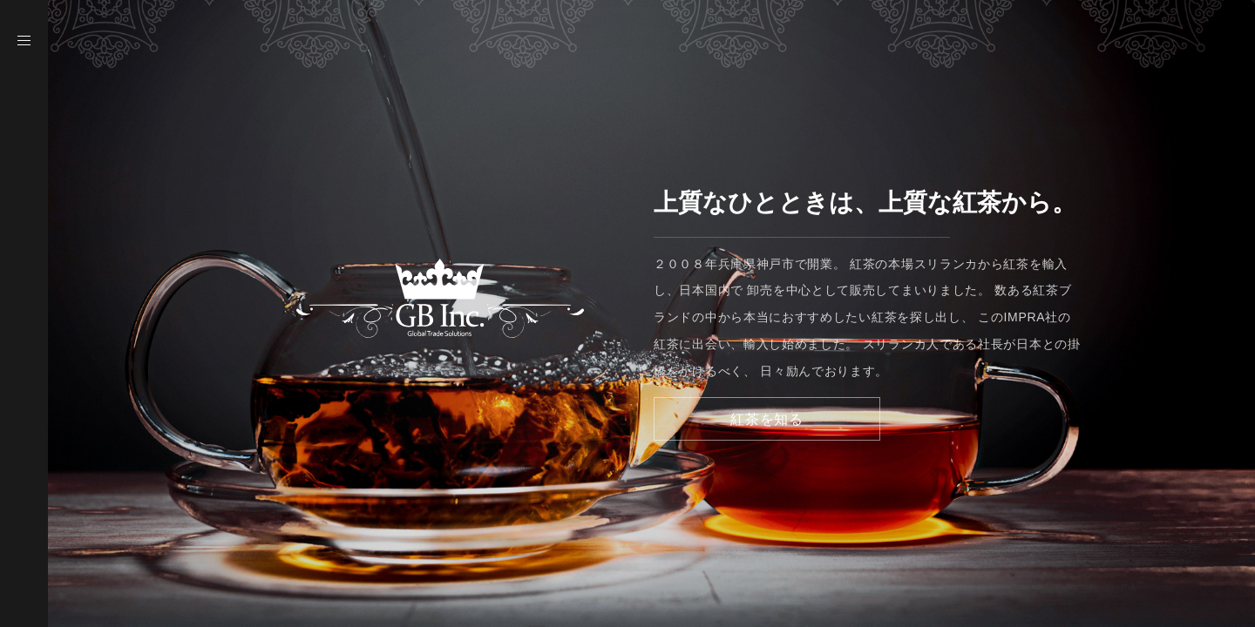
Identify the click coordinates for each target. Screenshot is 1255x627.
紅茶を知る (767, 419)
